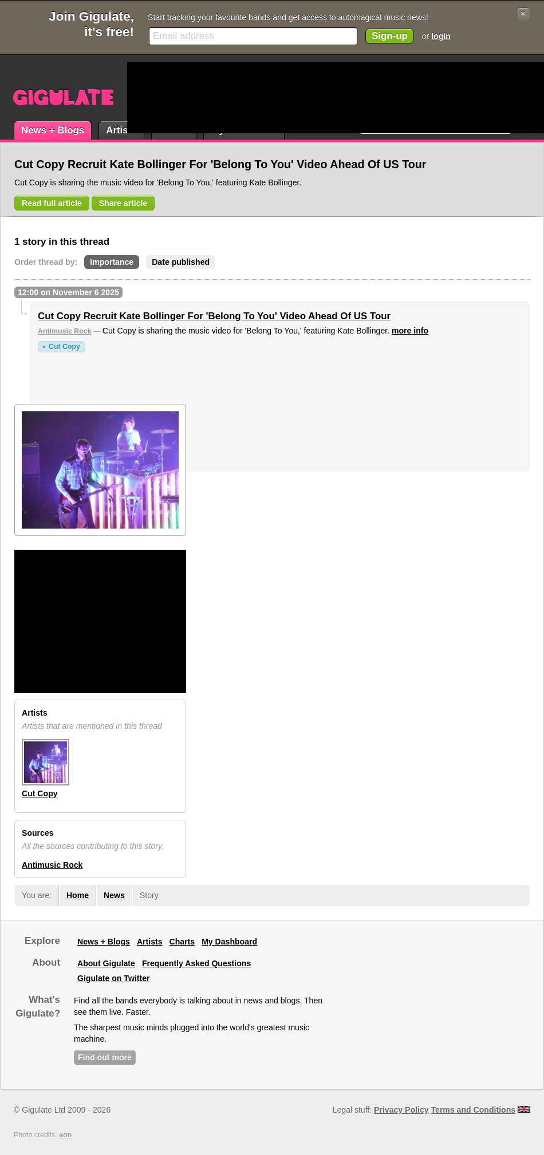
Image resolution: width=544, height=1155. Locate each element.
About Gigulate (106, 963)
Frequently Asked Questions (196, 963)
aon (65, 1135)
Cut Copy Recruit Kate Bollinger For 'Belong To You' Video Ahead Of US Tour (214, 316)
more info (410, 330)
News (114, 895)
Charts (182, 941)
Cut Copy (64, 347)
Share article (123, 203)
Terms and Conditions (473, 1109)
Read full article (52, 203)
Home (77, 895)
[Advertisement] (171, 97)
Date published (181, 262)
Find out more (105, 1057)
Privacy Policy (401, 1109)
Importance (111, 262)
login (441, 36)
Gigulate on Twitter (113, 978)
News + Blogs (52, 130)
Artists (121, 130)
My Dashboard (229, 941)
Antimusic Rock (65, 331)
